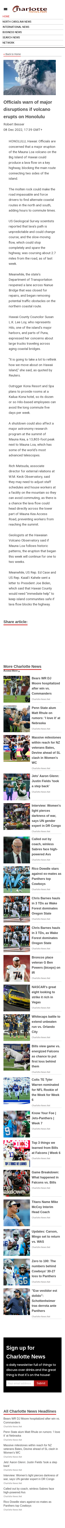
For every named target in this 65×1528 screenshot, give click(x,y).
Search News (11, 37)
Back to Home (12, 54)
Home (6, 16)
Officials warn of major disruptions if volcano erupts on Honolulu (27, 109)
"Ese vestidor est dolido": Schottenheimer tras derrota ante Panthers (44, 1301)
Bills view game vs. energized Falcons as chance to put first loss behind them (46, 1056)
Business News (12, 32)
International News (16, 27)
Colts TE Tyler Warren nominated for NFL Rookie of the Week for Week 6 (45, 1090)
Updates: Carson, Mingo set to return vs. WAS (46, 1236)
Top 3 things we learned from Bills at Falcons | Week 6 (46, 1148)
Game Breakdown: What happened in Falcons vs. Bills (45, 1177)
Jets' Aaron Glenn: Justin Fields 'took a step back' (45, 781)
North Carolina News (17, 21)
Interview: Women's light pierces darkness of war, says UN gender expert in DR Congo (46, 815)
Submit (41, 1383)
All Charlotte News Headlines (29, 1411)
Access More (10, 670)
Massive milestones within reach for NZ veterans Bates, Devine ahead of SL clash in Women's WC (30, 1449)
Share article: (15, 622)
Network (8, 42)
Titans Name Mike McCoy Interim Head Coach (45, 1207)
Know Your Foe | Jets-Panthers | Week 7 (44, 1118)
